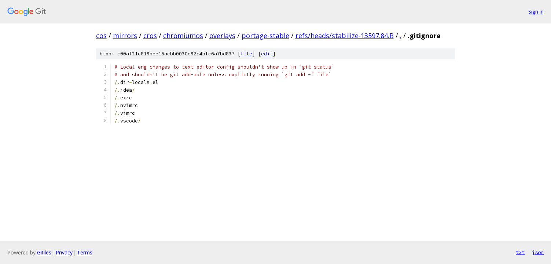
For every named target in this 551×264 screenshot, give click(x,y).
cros (150, 35)
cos (101, 35)
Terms (84, 252)
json (538, 252)
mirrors (125, 35)
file (246, 54)
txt (520, 252)
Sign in (536, 11)
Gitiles (44, 252)
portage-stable (265, 35)
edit (267, 54)
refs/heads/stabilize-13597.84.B (344, 35)
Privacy (64, 252)
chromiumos (183, 35)
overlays (222, 35)
